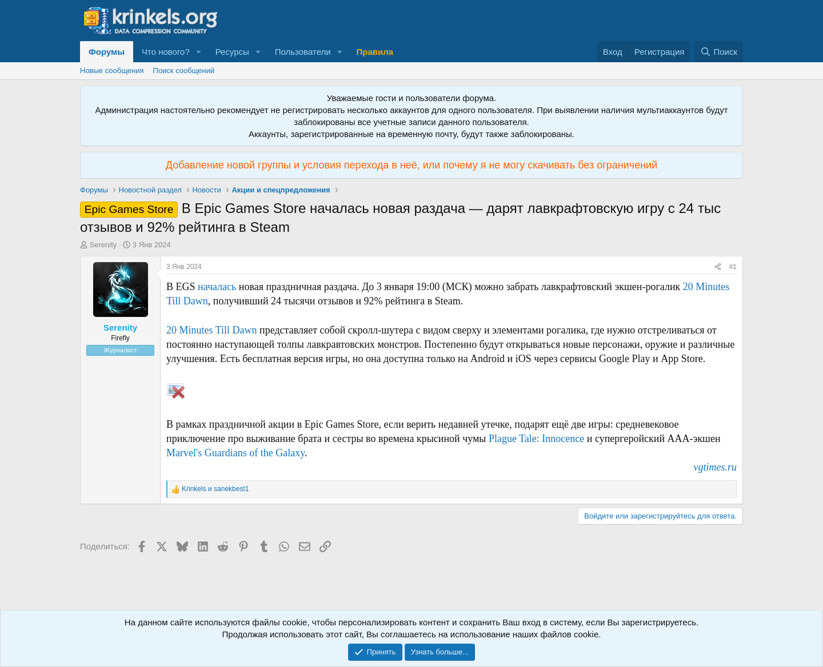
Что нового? (166, 52)
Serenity (103, 244)
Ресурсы (232, 52)
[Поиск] (718, 51)
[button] (199, 51)
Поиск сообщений (184, 70)
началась (217, 286)
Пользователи (303, 52)
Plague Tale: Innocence (536, 438)
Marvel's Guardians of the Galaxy (235, 453)
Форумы (107, 52)
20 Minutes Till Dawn (211, 330)
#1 (733, 267)
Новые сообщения (112, 70)
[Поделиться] (717, 267)
